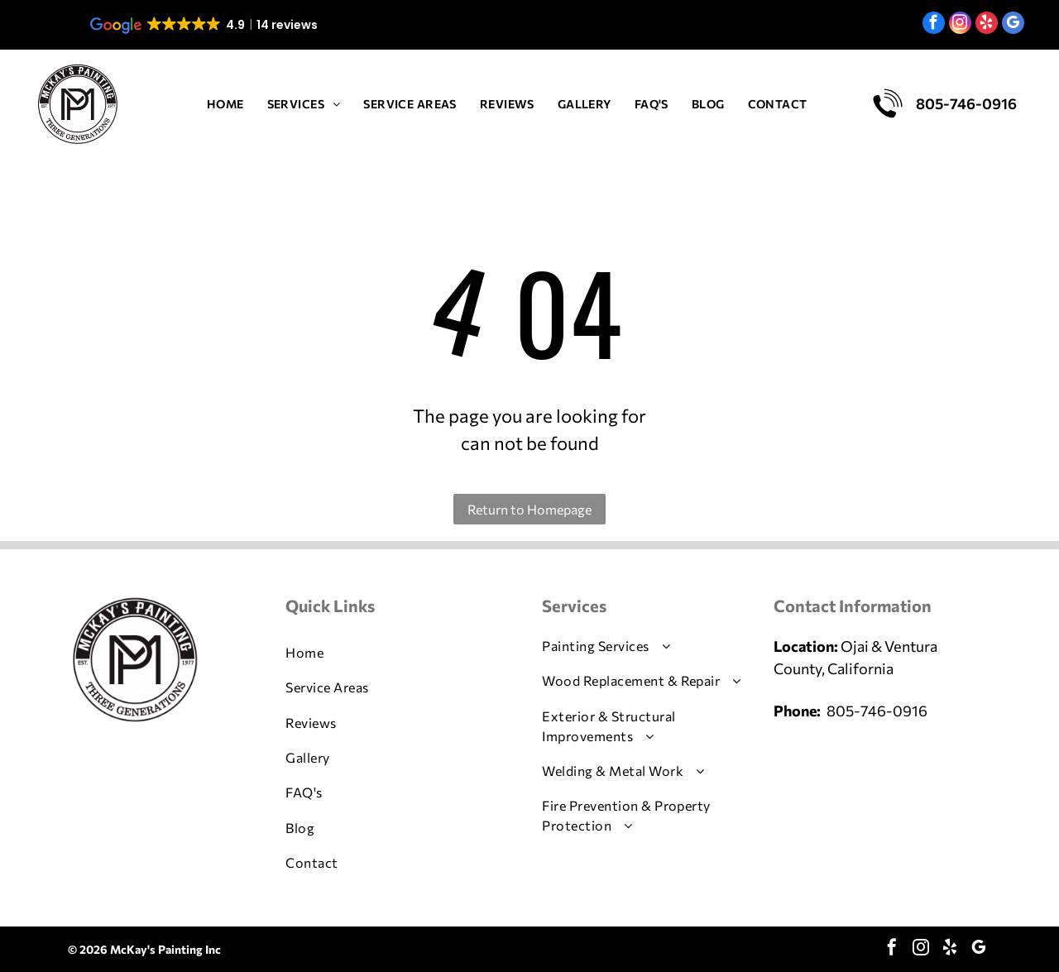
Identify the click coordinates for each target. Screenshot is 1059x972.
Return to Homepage (529, 509)
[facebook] (933, 25)
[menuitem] (225, 104)
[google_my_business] (1013, 25)
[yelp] (986, 25)
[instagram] (960, 25)
